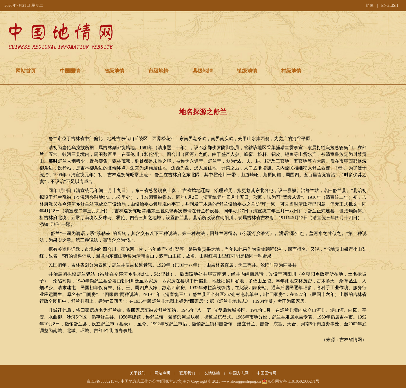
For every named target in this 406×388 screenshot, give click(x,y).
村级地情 (291, 71)
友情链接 (212, 373)
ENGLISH (389, 5)
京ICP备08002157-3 (103, 381)
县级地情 (203, 71)
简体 (370, 5)
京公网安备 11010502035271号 (290, 381)
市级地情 (158, 71)
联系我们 (187, 373)
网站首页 (26, 71)
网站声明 (163, 373)
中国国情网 (266, 373)
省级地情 (114, 71)
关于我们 (138, 373)
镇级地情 (247, 71)
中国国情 (70, 71)
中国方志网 (239, 373)
